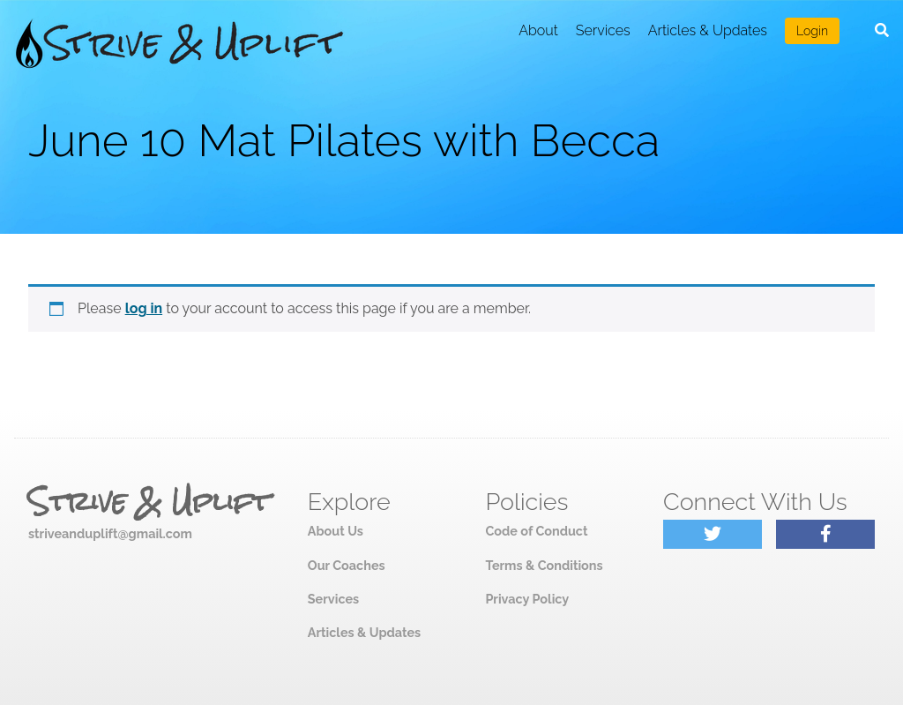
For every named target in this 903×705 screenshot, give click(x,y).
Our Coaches (346, 565)
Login (812, 31)
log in (144, 308)
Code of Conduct (536, 530)
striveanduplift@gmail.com (110, 533)
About (538, 30)
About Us (335, 530)
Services (603, 30)
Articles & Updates (707, 30)
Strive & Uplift (149, 502)
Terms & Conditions (543, 565)
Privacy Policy (527, 598)
